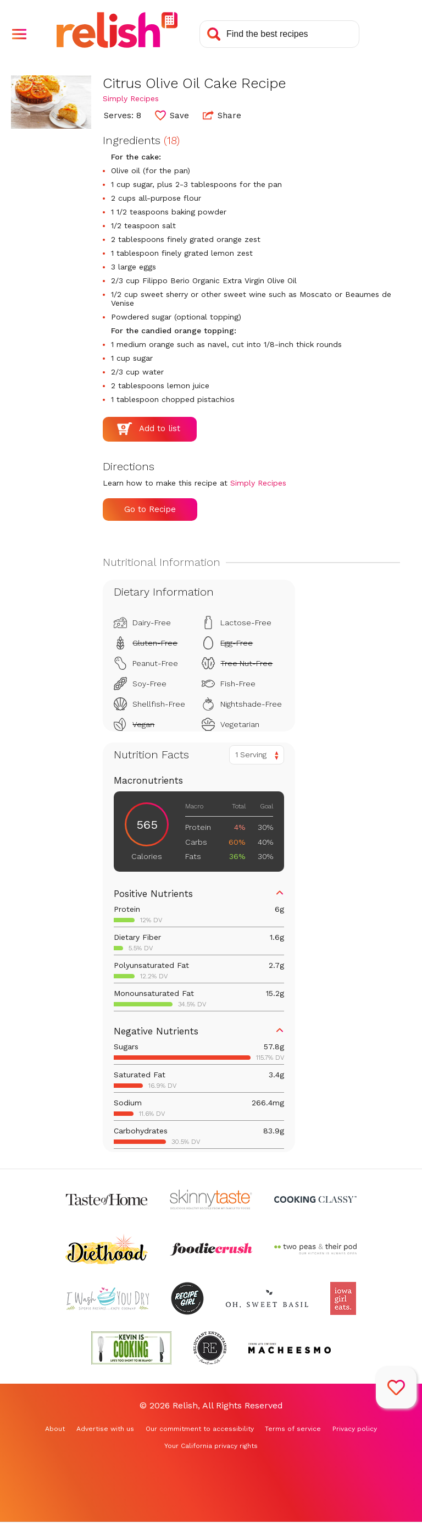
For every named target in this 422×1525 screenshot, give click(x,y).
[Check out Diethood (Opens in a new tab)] (106, 1248)
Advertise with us (105, 1429)
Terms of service (293, 1429)
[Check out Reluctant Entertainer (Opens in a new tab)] (209, 1347)
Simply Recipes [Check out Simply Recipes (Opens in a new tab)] (131, 98)
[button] (19, 34)
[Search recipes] (279, 34)
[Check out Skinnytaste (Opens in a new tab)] (211, 1199)
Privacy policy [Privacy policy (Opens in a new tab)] (354, 1429)
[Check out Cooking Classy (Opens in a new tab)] (315, 1199)
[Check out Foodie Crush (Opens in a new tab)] (211, 1248)
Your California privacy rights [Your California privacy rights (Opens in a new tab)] (211, 1446)
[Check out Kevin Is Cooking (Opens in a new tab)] (131, 1347)
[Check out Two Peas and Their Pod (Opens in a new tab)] (315, 1248)
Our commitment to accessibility (200, 1429)
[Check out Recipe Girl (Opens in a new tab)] (187, 1298)
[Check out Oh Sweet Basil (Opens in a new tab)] (267, 1298)
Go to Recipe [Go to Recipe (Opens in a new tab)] (150, 509)
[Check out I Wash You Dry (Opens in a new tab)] (107, 1298)
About (55, 1429)
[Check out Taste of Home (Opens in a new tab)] (106, 1199)
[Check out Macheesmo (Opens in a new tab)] (289, 1347)
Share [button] (222, 114)
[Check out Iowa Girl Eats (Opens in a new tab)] (343, 1298)
